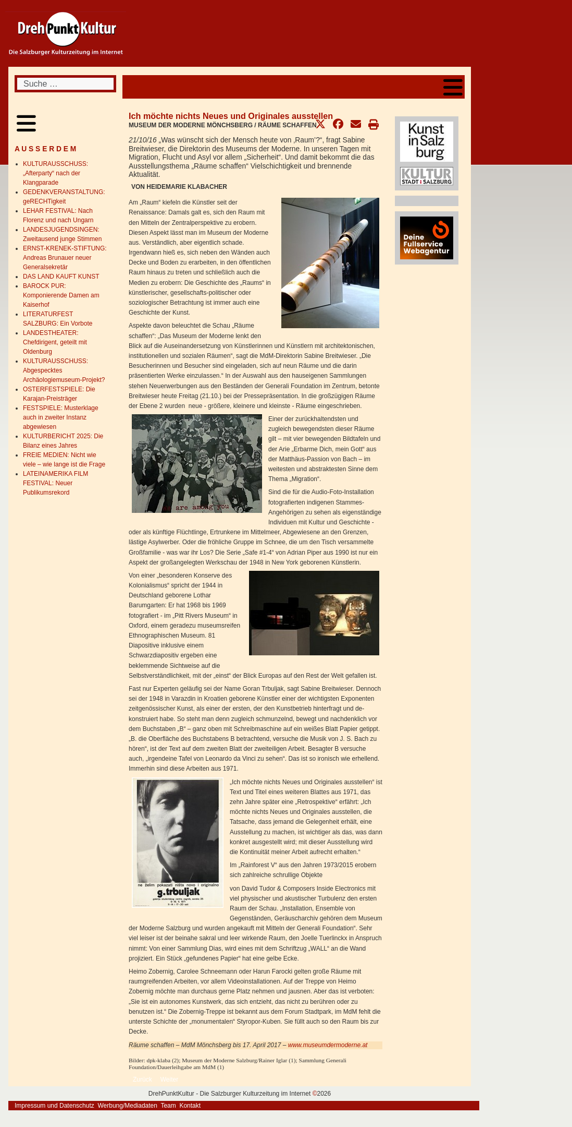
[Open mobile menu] (453, 87)
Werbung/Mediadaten (127, 1105)
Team (168, 1105)
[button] (320, 124)
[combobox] (65, 84)
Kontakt (190, 1105)
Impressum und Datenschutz (54, 1105)
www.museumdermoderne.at (328, 1045)
